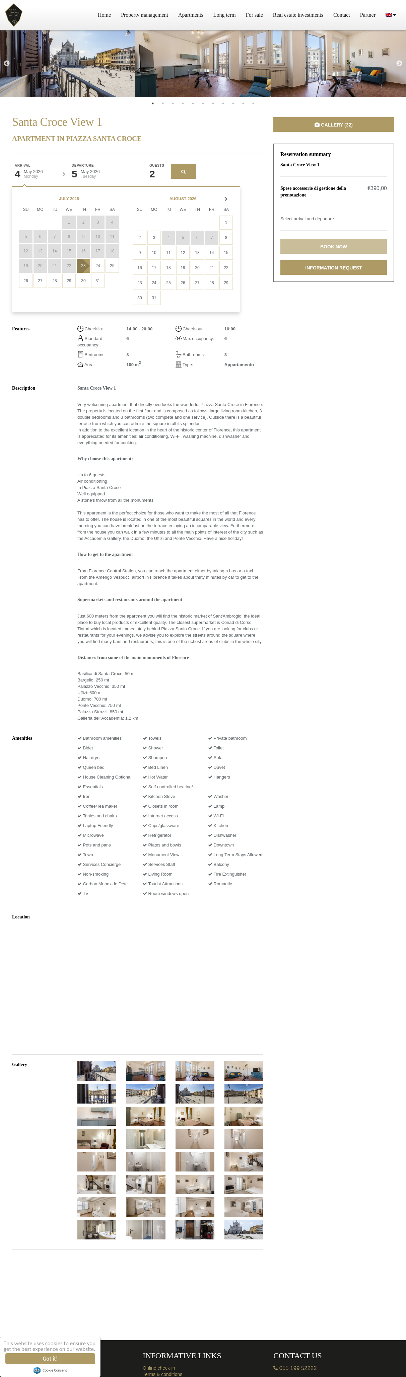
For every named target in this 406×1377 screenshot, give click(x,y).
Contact (341, 15)
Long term (224, 15)
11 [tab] (253, 103)
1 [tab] (152, 103)
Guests (156, 165)
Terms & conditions (162, 1374)
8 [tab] (223, 103)
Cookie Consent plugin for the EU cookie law (50, 1370)
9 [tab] (233, 103)
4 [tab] (183, 103)
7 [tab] (213, 103)
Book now (333, 246)
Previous (6, 63)
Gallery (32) (334, 125)
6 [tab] (203, 103)
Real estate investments (298, 15)
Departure (83, 165)
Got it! (50, 1358)
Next (399, 63)
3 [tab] (173, 103)
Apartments (190, 15)
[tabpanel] (67, 63)
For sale (254, 15)
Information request (333, 267)
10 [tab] (243, 103)
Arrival (22, 165)
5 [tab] (193, 103)
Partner (368, 15)
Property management (144, 15)
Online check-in (159, 1368)
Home (104, 15)
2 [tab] (162, 103)
